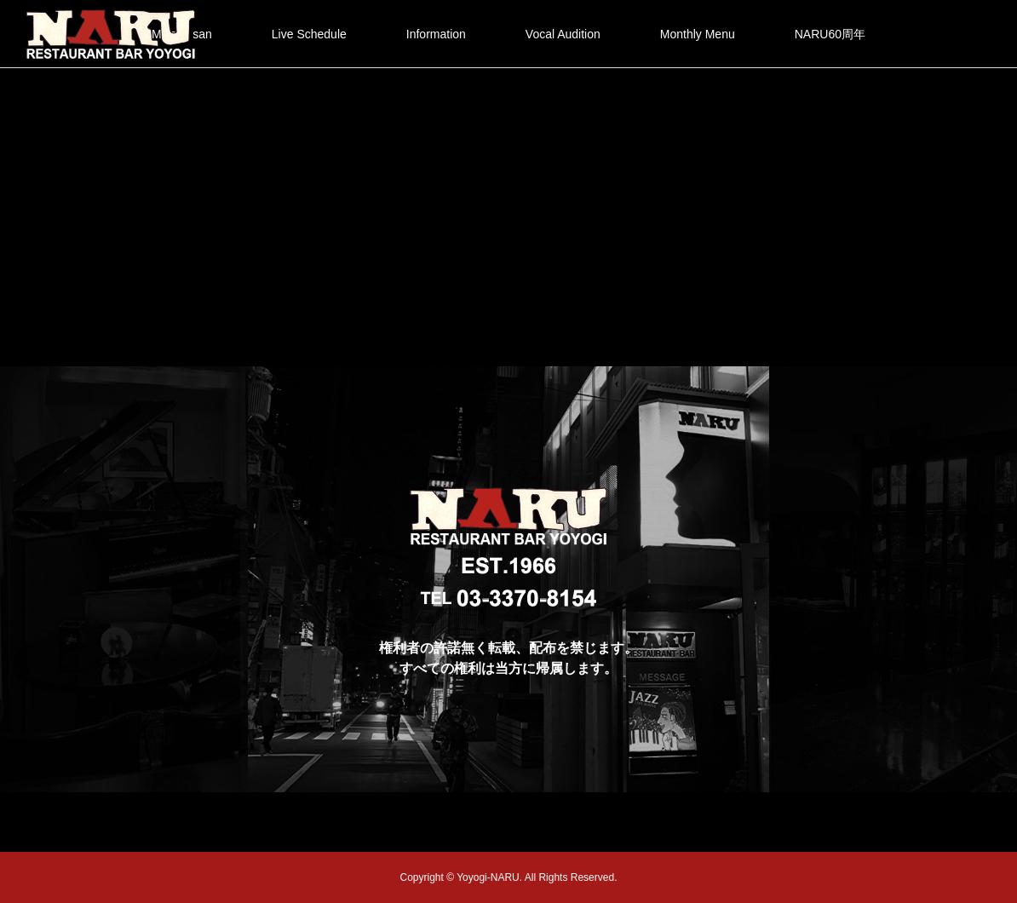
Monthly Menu (697, 34)
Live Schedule (309, 34)
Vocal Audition (563, 34)
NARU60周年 (830, 34)
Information (436, 34)
